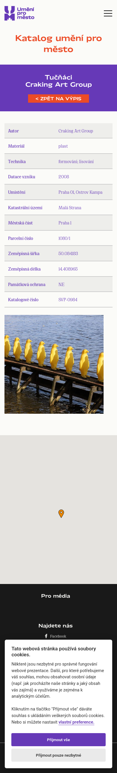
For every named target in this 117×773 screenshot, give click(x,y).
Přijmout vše (58, 739)
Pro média (55, 596)
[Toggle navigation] (108, 13)
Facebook (55, 635)
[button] (61, 513)
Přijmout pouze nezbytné (58, 755)
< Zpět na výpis (58, 98)
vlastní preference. (76, 722)
